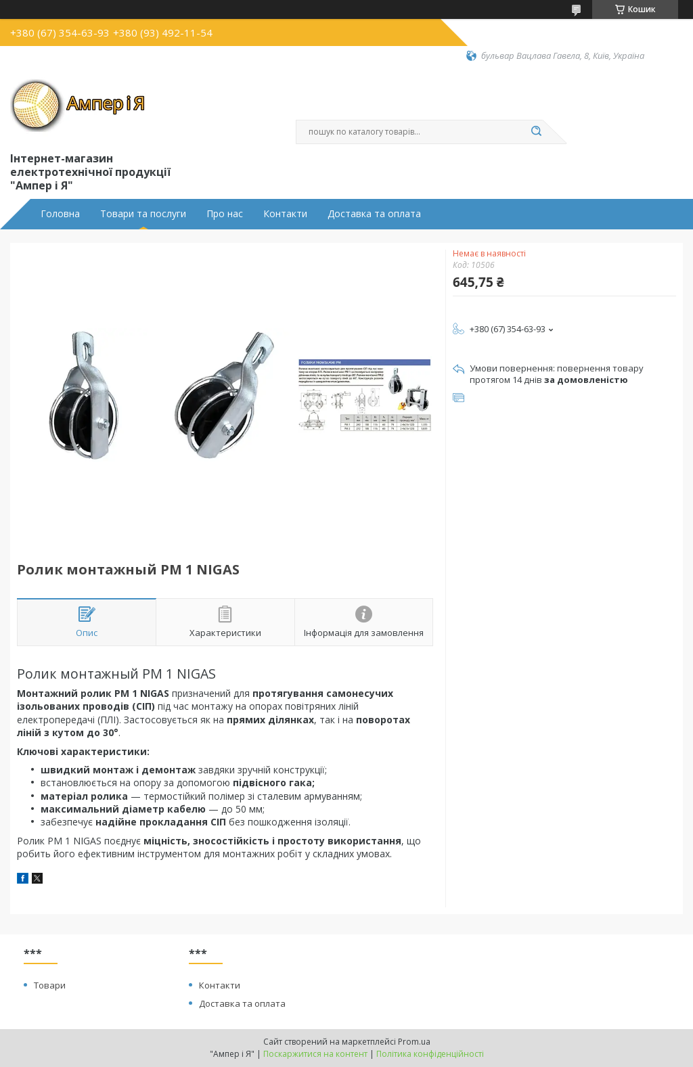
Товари (50, 985)
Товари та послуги (143, 214)
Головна (60, 214)
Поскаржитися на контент (315, 1054)
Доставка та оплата (374, 214)
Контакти (285, 214)
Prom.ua (414, 1041)
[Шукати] (536, 132)
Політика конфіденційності (430, 1054)
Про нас (224, 214)
